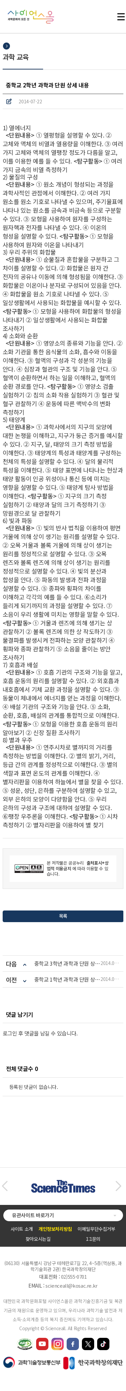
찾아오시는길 (38, 1238)
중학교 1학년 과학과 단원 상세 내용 (67, 979)
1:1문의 (93, 1238)
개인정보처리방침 (55, 1229)
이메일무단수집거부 (96, 1229)
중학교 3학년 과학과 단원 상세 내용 (67, 963)
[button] (4, 1186)
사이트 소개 (22, 1229)
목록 (63, 915)
